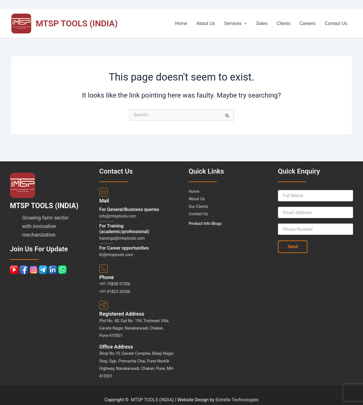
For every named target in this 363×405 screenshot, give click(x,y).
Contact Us (337, 23)
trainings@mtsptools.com (122, 238)
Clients (289, 23)
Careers (311, 23)
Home (196, 23)
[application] (254, 23)
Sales (269, 23)
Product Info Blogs (205, 223)
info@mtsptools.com (117, 216)
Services (245, 23)
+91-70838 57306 (114, 284)
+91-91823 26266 (114, 291)
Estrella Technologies (237, 399)
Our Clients (198, 206)
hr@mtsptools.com (116, 254)
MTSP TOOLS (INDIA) (77, 23)
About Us (218, 23)
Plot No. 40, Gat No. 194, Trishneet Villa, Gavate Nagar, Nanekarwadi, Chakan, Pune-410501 (134, 328)
